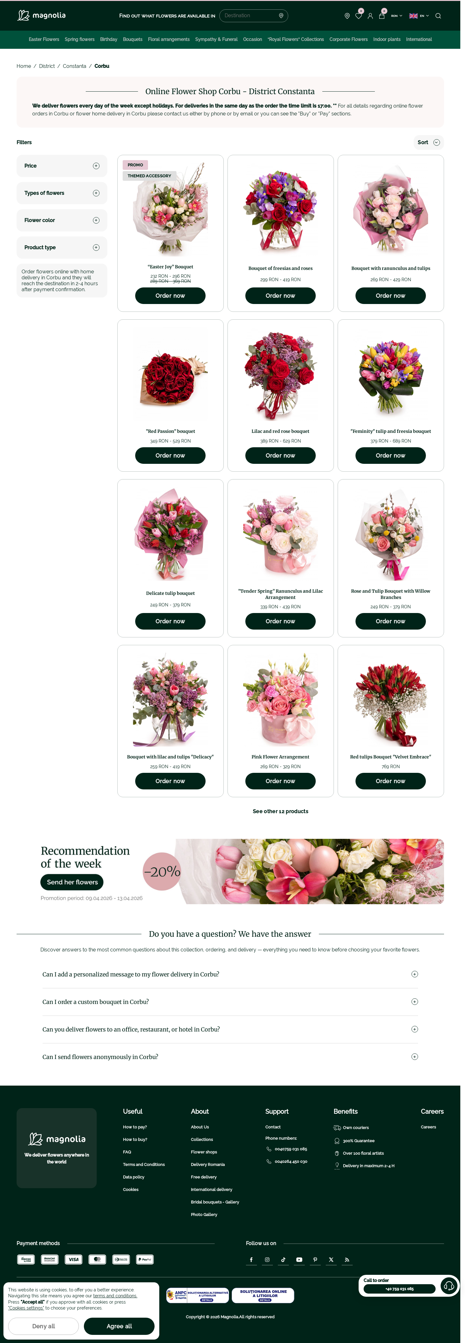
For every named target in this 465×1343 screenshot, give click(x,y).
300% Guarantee (354, 1141)
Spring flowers (80, 39)
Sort (429, 142)
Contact (273, 1127)
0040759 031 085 (286, 1149)
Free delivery (204, 1177)
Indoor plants (387, 39)
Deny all (43, 1326)
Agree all (119, 1326)
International (419, 39)
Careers (428, 1127)
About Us (200, 1127)
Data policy (133, 1177)
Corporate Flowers (349, 39)
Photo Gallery (204, 1214)
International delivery (211, 1189)
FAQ (127, 1152)
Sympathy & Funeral (216, 39)
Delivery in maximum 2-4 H (364, 1166)
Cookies (130, 1189)
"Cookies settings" (26, 1307)
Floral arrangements (169, 39)
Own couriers (351, 1128)
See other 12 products (280, 811)
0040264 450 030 (286, 1161)
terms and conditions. (115, 1295)
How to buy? (135, 1139)
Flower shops (204, 1152)
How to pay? (135, 1127)
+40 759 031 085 (400, 1289)
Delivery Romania (208, 1164)
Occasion (252, 39)
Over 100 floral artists (359, 1153)
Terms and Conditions (144, 1164)
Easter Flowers (44, 39)
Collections (202, 1139)
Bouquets (132, 39)
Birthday (108, 39)
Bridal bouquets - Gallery (215, 1202)
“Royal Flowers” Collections (296, 39)
